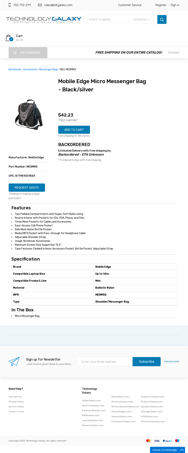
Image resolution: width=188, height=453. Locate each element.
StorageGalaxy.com (151, 418)
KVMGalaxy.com (90, 422)
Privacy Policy (16, 408)
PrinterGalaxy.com (121, 423)
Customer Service (130, 5)
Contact (173, 52)
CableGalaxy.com (91, 407)
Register (161, 5)
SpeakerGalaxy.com (152, 413)
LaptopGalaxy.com (92, 427)
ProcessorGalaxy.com (123, 428)
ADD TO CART (75, 130)
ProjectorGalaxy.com (152, 404)
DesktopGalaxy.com (93, 412)
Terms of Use (16, 418)
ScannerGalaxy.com (152, 408)
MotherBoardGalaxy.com (125, 413)
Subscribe (146, 369)
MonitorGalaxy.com (122, 408)
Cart (19, 36)
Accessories (30, 69)
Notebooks (15, 69)
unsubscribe (171, 369)
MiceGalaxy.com (120, 404)
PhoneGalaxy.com (121, 418)
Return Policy (16, 413)
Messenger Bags (48, 69)
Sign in (175, 5)
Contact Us (15, 404)
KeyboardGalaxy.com (93, 417)
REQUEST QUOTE (28, 189)
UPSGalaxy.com (149, 423)
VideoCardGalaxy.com (153, 428)
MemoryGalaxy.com (93, 432)
